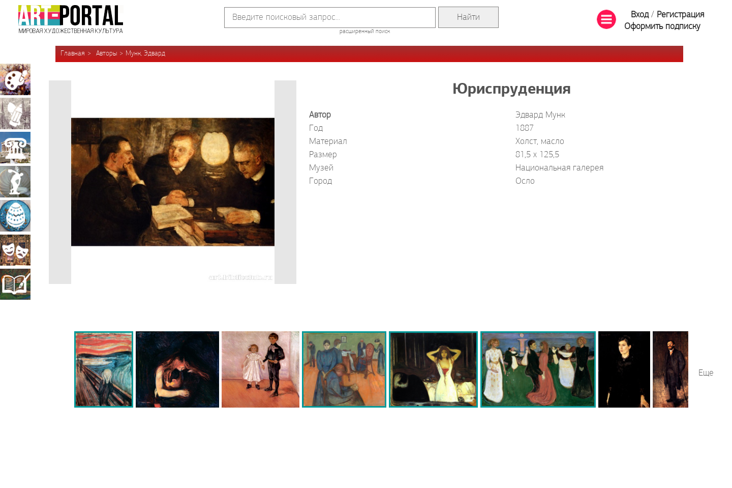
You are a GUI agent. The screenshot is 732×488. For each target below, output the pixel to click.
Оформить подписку (662, 27)
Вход (640, 15)
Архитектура (15, 147)
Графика (15, 113)
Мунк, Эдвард (145, 54)
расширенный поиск (365, 31)
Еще (706, 373)
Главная (72, 54)
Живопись (15, 79)
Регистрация (680, 15)
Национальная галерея (559, 168)
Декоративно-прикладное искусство (15, 216)
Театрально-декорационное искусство (15, 250)
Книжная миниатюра (15, 284)
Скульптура (15, 181)
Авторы (106, 54)
